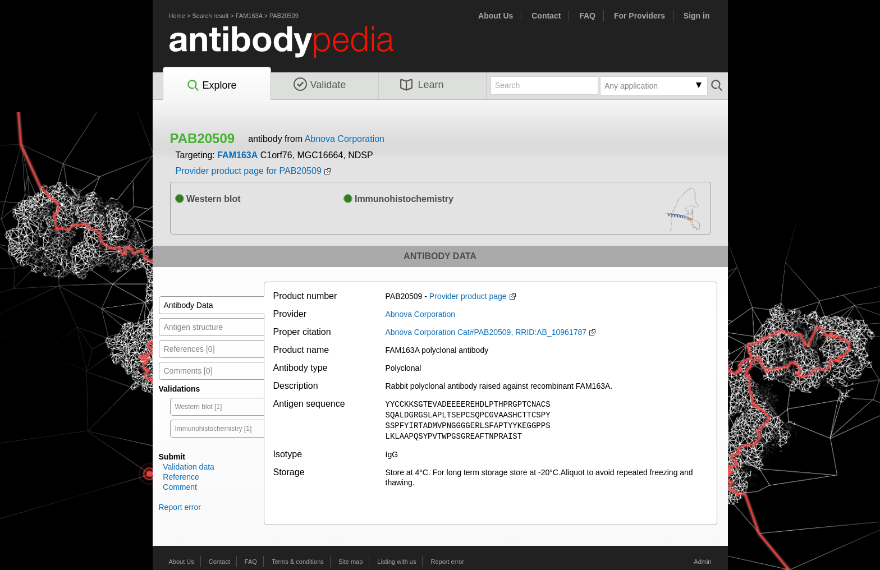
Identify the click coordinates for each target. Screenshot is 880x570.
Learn (422, 85)
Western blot (208, 199)
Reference (181, 476)
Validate (320, 85)
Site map (350, 561)
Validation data (188, 466)
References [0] (189, 348)
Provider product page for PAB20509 (249, 171)
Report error (180, 507)
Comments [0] (188, 370)
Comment (180, 486)
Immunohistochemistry (398, 199)
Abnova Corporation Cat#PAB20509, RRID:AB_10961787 (486, 332)
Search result (210, 15)
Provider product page (468, 296)
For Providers (639, 15)
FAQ (587, 15)
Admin (702, 561)
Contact (546, 15)
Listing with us (396, 561)
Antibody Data (188, 305)
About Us (495, 15)
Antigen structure (193, 327)
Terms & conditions (298, 561)
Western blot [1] (198, 407)
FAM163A (249, 15)
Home (177, 15)
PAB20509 (284, 15)
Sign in (697, 15)
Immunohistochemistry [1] (213, 429)
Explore (211, 86)
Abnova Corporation (344, 139)
